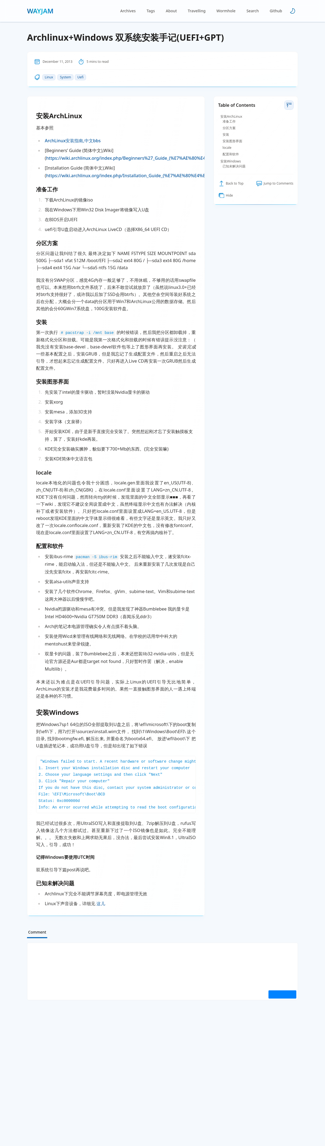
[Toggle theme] (292, 10)
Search (252, 10)
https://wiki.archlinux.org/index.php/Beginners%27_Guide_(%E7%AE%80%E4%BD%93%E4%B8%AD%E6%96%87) (162, 158)
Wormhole (226, 10)
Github (276, 10)
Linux (49, 77)
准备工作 (229, 121)
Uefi (80, 77)
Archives (127, 10)
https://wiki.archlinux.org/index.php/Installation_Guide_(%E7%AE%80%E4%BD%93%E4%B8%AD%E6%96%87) (159, 176)
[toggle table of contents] (289, 105)
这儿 (100, 904)
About (171, 10)
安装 (226, 134)
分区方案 (229, 128)
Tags (151, 10)
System (65, 77)
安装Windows (230, 161)
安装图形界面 (232, 141)
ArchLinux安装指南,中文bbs (73, 141)
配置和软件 (231, 154)
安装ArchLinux (231, 116)
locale (227, 148)
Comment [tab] (37, 932)
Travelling (197, 10)
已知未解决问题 (234, 166)
